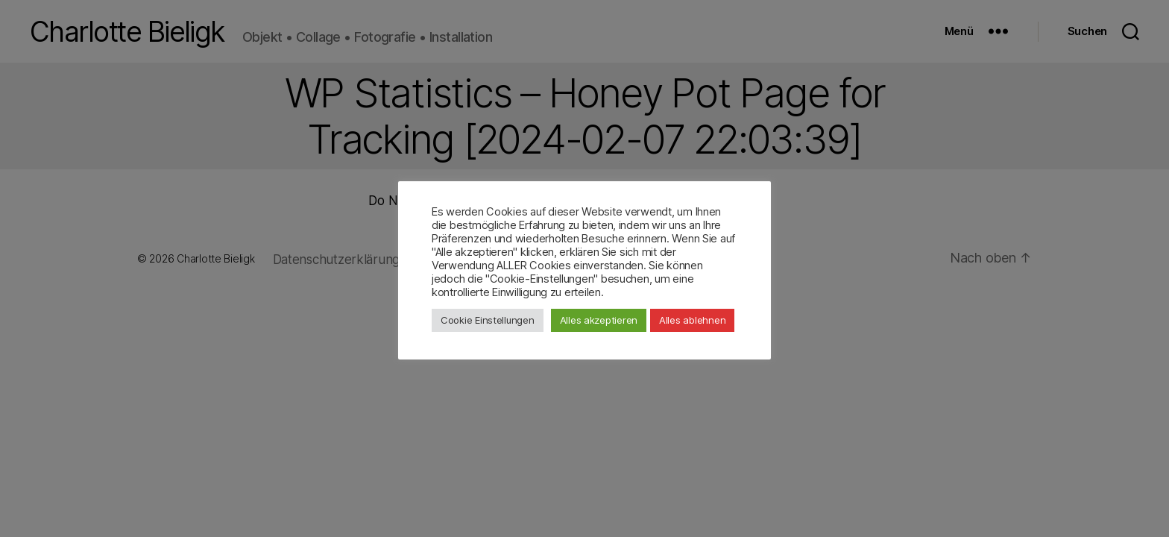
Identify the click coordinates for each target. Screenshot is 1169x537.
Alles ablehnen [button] (692, 320)
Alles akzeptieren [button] (598, 320)
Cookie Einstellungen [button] (488, 320)
